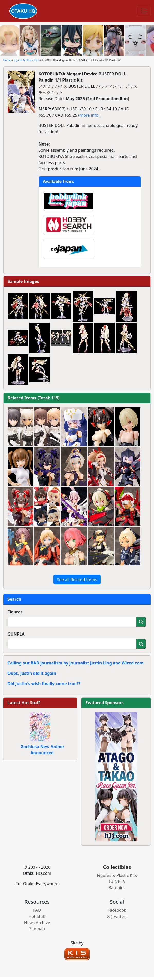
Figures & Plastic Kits (26, 60)
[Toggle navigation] (144, 11)
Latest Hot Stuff (23, 703)
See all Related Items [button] (77, 579)
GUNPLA (16, 634)
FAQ (37, 910)
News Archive (37, 922)
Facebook (117, 910)
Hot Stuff (37, 916)
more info (88, 115)
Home (7, 60)
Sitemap (37, 929)
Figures (15, 612)
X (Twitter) (117, 916)
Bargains (116, 888)
